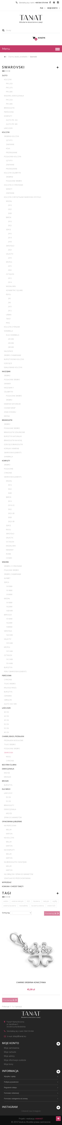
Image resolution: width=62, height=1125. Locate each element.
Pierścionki (9, 112)
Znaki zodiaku (10, 412)
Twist (8, 319)
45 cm (6, 720)
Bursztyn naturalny (13, 436)
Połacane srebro (11, 570)
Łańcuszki (8, 128)
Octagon (10, 274)
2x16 (10, 205)
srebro (5, 901)
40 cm (6, 712)
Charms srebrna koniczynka (31, 982)
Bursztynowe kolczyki (14, 359)
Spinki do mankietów (13, 817)
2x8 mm (11, 347)
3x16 (10, 485)
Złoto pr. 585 (12, 124)
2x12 (10, 278)
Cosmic (9, 558)
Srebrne (9, 177)
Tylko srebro (10, 684)
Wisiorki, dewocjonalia (14, 96)
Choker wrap (9, 408)
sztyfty (55, 901)
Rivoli (8, 294)
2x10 (10, 233)
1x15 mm (9, 651)
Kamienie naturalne (12, 404)
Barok (8, 217)
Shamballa (8, 331)
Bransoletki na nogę (13, 440)
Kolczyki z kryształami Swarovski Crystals (22, 197)
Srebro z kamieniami (12, 355)
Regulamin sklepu (10, 1088)
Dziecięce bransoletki (13, 444)
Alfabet (7, 578)
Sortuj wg (5, 912)
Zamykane (10, 144)
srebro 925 (51, 906)
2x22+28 (11, 513)
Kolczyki (7, 79)
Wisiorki (5, 562)
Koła (8, 148)
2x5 (9, 298)
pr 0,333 (9, 83)
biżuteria (36, 901)
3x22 (10, 489)
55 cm (6, 728)
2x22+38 (11, 521)
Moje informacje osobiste (15, 1060)
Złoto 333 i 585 (10, 704)
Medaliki (7, 777)
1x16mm (9, 602)
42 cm (6, 716)
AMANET (39, 1118)
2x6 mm (11, 343)
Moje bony (8, 1064)
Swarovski (8, 752)
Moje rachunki (10, 1052)
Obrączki (8, 700)
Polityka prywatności (11, 1082)
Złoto (4, 75)
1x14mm (9, 590)
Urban (8, 315)
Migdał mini (11, 286)
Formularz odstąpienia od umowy (16, 1099)
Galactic (9, 254)
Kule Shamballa (12, 335)
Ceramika (8, 696)
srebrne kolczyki (17, 901)
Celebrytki (8, 392)
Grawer (7, 383)
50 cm (6, 724)
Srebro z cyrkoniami (13, 566)
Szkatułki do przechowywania (17, 878)
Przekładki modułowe (13, 740)
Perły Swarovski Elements (15, 671)
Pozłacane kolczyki (12, 156)
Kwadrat (9, 550)
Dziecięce (8, 363)
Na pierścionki (10, 825)
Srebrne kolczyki (11, 136)
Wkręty (9, 189)
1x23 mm (9, 635)
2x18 (10, 242)
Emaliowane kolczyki (13, 367)
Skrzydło (10, 246)
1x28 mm (9, 611)
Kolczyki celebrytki (12, 173)
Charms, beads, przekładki (13, 736)
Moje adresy (9, 1056)
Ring (8, 323)
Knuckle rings (10, 688)
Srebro (7, 375)
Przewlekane (11, 152)
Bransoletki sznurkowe (14, 432)
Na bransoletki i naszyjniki (15, 862)
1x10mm (9, 586)
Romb (8, 554)
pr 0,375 (9, 87)
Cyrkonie (8, 473)
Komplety (8, 116)
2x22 (10, 209)
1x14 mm (9, 663)
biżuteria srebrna (37, 906)
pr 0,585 (9, 92)
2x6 (9, 302)
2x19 (10, 258)
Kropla (9, 262)
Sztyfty (9, 140)
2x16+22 (11, 505)
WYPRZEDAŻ (6, 882)
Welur (8, 829)
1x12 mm (9, 659)
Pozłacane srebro (14, 181)
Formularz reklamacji (11, 1093)
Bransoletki (9, 108)
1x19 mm (9, 643)
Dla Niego (6, 789)
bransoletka (24, 906)
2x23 (10, 250)
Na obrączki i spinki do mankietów (18, 874)
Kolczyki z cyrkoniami (13, 185)
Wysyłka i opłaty (9, 1076)
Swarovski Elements (12, 452)
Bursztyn (8, 667)
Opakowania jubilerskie (12, 821)
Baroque (8, 615)
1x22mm (9, 606)
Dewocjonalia (8, 769)
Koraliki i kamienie (11, 448)
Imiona (7, 416)
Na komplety (9, 850)
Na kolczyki (9, 838)
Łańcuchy (8, 793)
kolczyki (46, 901)
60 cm (6, 732)
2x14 (10, 238)
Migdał (9, 201)
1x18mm (9, 594)
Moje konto (10, 1043)
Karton (9, 834)
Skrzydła (8, 631)
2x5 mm (11, 339)
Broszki (5, 781)
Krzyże (7, 773)
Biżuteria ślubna (9, 765)
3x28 (10, 493)
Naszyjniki (6, 371)
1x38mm (9, 627)
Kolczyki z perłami (12, 327)
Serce (8, 229)
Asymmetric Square (14, 290)
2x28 (10, 213)
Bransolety (9, 805)
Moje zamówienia (11, 1048)
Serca (6, 582)
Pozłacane (8, 469)
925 (28, 901)
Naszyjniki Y (9, 388)
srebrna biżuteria (9, 906)
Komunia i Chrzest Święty (13, 886)
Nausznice (8, 351)
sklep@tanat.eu (19, 1036)
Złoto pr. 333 (12, 120)
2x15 (10, 266)
